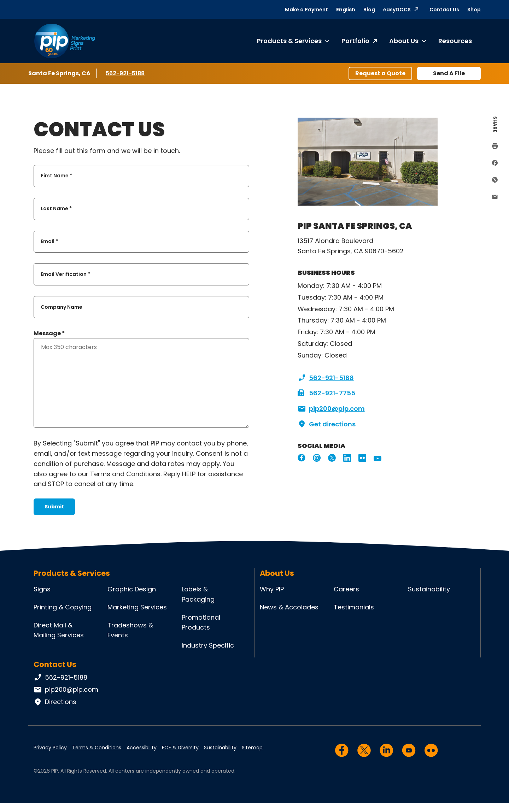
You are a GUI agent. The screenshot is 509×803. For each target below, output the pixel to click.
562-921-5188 (126, 73)
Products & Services (289, 40)
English (345, 9)
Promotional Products (201, 622)
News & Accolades (289, 607)
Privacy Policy (50, 747)
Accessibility (142, 747)
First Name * (56, 175)
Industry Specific (208, 645)
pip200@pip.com (331, 408)
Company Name (61, 307)
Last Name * (56, 208)
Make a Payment (306, 9)
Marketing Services (137, 607)
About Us (404, 40)
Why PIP (272, 589)
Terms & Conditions (96, 747)
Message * (49, 333)
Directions (55, 702)
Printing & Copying (63, 607)
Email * (49, 241)
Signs (42, 589)
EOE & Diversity (180, 747)
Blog (369, 9)
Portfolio (355, 40)
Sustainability (429, 589)
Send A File (449, 73)
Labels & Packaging (198, 594)
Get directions (327, 424)
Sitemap (252, 747)
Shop (474, 9)
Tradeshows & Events (130, 630)
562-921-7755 (326, 393)
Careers (346, 589)
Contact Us (444, 9)
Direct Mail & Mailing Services (59, 630)
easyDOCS (397, 9)
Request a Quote (380, 73)
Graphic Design (131, 589)
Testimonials (354, 607)
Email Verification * (65, 274)
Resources (455, 40)
